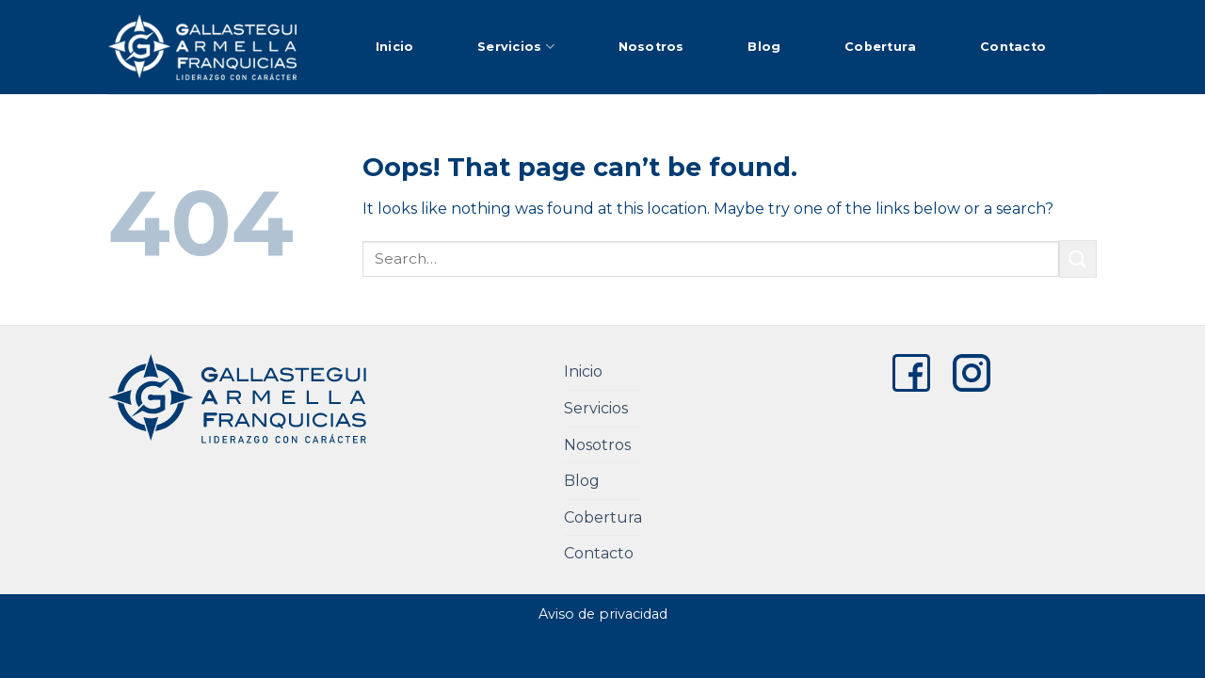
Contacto (1013, 47)
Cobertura (880, 47)
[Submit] (1078, 258)
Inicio (395, 47)
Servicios (515, 47)
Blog (763, 47)
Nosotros (651, 47)
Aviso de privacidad (602, 613)
